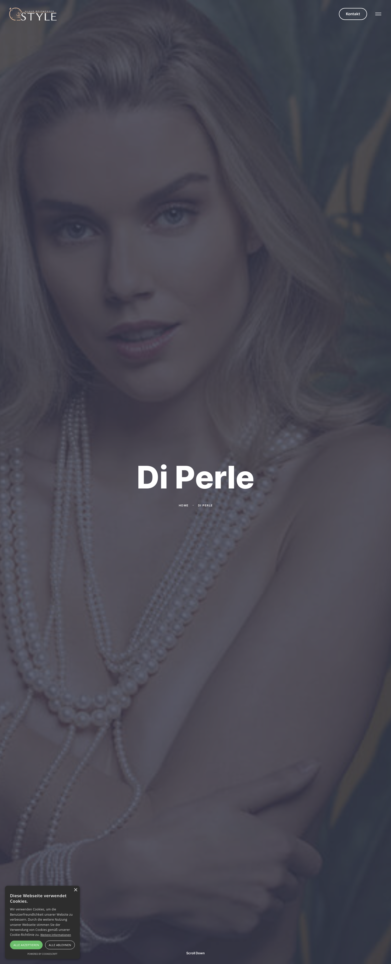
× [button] (75, 890)
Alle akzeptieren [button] (26, 945)
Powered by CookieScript (42, 954)
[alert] (42, 922)
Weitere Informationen (55, 935)
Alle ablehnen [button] (60, 945)
